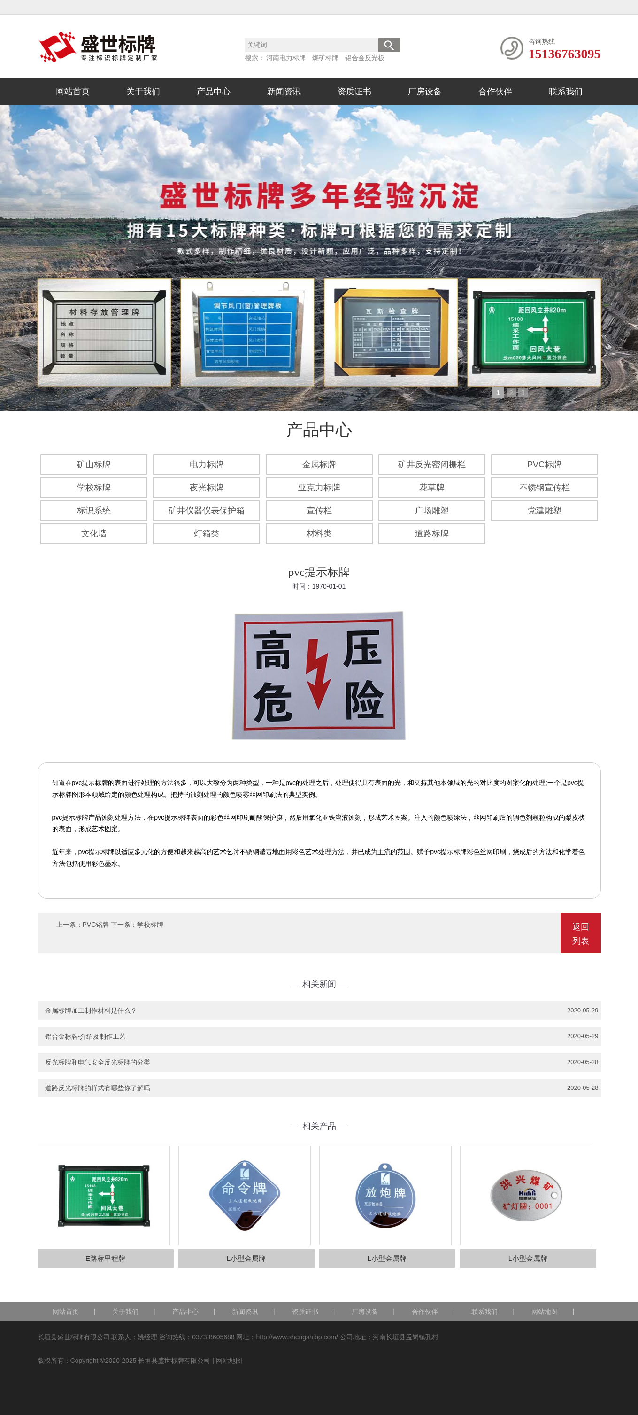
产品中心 (214, 91)
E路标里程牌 (105, 1258)
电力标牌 (206, 464)
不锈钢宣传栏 (544, 487)
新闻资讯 (284, 91)
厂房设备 (425, 91)
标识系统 (94, 510)
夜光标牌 (206, 487)
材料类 (319, 533)
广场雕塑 (432, 510)
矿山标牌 (94, 464)
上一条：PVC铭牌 (82, 924)
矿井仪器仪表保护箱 (207, 510)
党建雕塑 (544, 510)
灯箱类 (206, 533)
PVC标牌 (544, 464)
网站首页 (73, 91)
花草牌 (432, 487)
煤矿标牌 (325, 58)
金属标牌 (319, 464)
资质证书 (354, 91)
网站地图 (544, 1311)
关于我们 (143, 91)
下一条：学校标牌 (137, 924)
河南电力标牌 (286, 58)
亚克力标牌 (319, 487)
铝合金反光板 (364, 58)
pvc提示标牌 (319, 572)
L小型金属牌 (246, 1258)
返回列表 (580, 934)
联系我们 (566, 91)
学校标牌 (94, 487)
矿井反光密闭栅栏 (432, 464)
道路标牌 (432, 533)
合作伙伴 (495, 91)
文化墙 (94, 533)
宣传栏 (319, 510)
